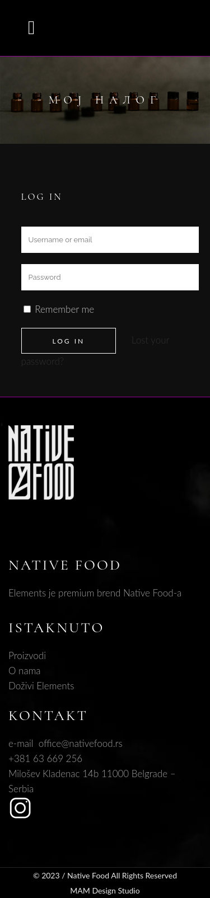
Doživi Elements (41, 686)
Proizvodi (27, 655)
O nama (24, 670)
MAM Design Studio (104, 890)
